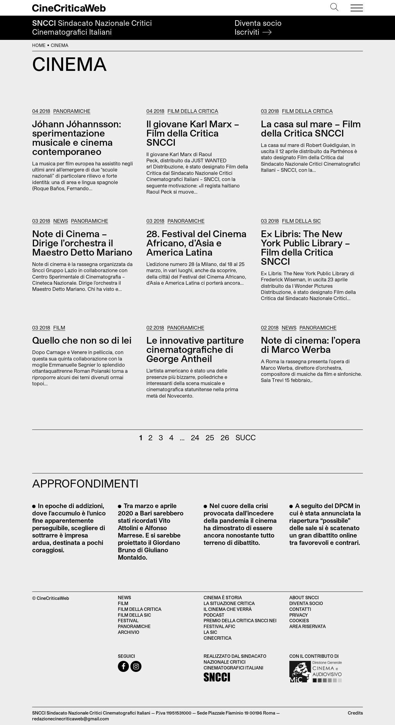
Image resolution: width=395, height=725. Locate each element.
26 (224, 437)
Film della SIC (301, 221)
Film (59, 327)
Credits (355, 712)
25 (209, 437)
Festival (128, 620)
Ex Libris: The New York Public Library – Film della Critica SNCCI (305, 247)
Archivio (128, 632)
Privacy (298, 615)
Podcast (214, 615)
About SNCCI (304, 597)
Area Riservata (307, 626)
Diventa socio (258, 27)
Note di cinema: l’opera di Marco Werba (310, 344)
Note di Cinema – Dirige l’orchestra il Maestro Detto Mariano (82, 242)
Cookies (299, 620)
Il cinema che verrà (228, 609)
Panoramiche (71, 111)
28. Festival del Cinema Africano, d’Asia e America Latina (196, 242)
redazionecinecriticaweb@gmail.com (70, 718)
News (60, 221)
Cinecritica (217, 638)
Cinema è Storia (223, 597)
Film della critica (139, 609)
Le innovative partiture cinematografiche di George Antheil (195, 349)
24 (195, 437)
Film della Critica (192, 111)
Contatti (300, 609)
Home (39, 45)
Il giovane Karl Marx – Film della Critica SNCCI (192, 133)
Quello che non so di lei (82, 339)
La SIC (210, 632)
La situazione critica (229, 603)
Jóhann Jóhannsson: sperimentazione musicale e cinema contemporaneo (76, 137)
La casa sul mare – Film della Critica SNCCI (311, 128)
